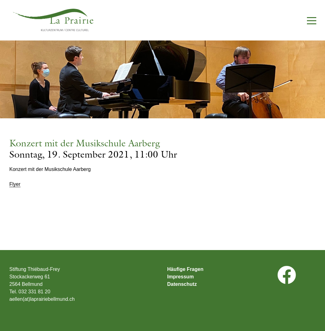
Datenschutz (182, 284)
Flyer (15, 184)
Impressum (180, 276)
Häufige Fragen (185, 269)
